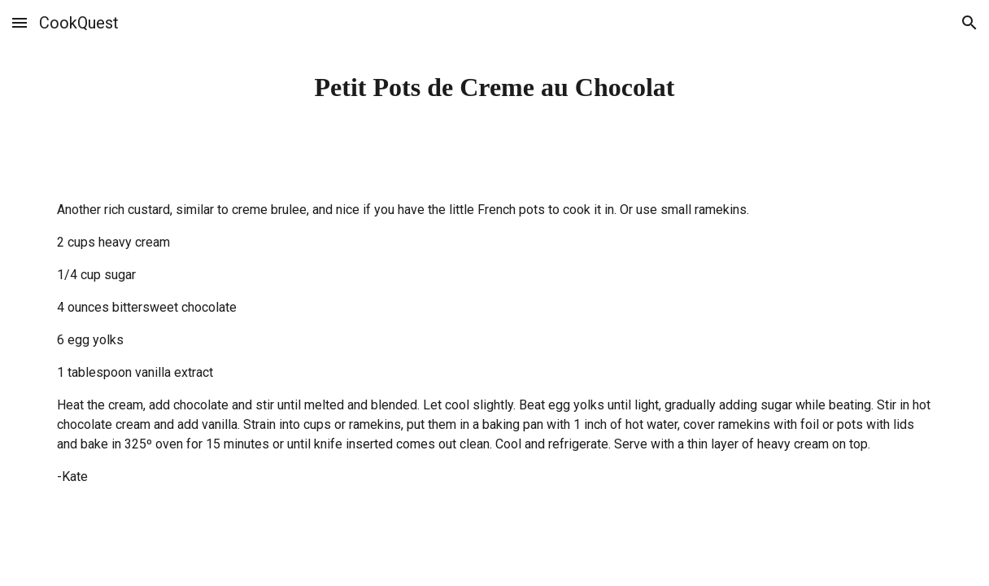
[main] (494, 87)
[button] (19, 22)
